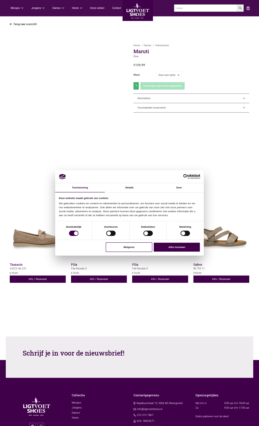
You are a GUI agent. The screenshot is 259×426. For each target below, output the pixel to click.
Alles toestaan (176, 247)
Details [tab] (129, 187)
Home (136, 45)
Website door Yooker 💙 (58, 421)
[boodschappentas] (248, 8)
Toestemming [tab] (80, 187)
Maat (136, 74)
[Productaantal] (136, 86)
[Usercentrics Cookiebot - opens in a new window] (185, 176)
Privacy (245, 421)
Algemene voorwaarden (228, 421)
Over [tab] (179, 187)
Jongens (77, 374)
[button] (21, 8)
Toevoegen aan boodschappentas (162, 85)
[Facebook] (32, 393)
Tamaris (16, 231)
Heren (75, 384)
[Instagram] (40, 393)
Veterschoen (162, 45)
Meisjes (76, 369)
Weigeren (128, 247)
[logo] (138, 11)
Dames (147, 45)
